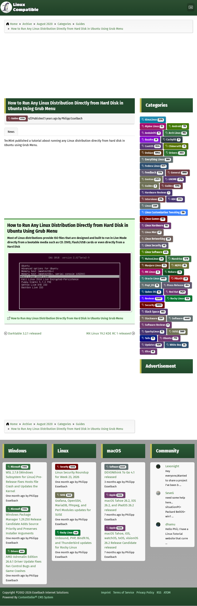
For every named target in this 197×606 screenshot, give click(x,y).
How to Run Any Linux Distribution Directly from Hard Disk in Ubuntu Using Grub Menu (67, 318)
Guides (17, 118)
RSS (159, 592)
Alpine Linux (153, 126)
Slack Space (154, 311)
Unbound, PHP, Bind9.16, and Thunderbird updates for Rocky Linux (73, 542)
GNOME (174, 179)
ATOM (167, 592)
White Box (176, 344)
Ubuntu (169, 338)
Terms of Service (123, 592)
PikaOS (179, 278)
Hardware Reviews (156, 192)
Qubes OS (151, 291)
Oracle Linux (154, 278)
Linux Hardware (155, 225)
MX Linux (151, 271)
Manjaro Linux (154, 265)
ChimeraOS (175, 146)
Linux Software (155, 252)
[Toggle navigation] (191, 7)
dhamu (170, 524)
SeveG (169, 493)
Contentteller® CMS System (35, 597)
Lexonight (172, 466)
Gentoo (151, 179)
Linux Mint (152, 232)
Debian (151, 152)
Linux (150, 205)
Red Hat (176, 291)
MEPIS (179, 265)
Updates (152, 344)
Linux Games (154, 218)
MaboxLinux (153, 258)
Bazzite (150, 139)
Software (180, 318)
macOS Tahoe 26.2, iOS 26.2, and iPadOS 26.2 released (120, 505)
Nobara (173, 271)
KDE (175, 199)
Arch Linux (176, 132)
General (178, 172)
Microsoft (18, 466)
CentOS (151, 146)
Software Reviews (156, 324)
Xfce (148, 351)
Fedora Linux (154, 165)
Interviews (153, 199)
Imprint (106, 592)
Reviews (152, 298)
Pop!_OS (150, 285)
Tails (148, 338)
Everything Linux (156, 159)
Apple (115, 495)
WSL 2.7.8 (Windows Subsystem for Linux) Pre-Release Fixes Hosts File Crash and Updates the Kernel (24, 482)
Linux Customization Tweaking (164, 212)
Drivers (175, 152)
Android (178, 126)
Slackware (153, 318)
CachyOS (172, 139)
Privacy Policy (145, 592)
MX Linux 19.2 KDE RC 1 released (108, 333)
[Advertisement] (98, 65)
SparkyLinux (153, 331)
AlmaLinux (153, 119)
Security (152, 305)
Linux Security (154, 245)
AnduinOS (151, 132)
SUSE (177, 331)
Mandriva (178, 258)
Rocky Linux (178, 298)
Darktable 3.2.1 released (24, 333)
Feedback (152, 172)
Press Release (177, 285)
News (11, 132)
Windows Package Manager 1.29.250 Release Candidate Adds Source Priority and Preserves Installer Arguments (23, 524)
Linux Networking (156, 238)
